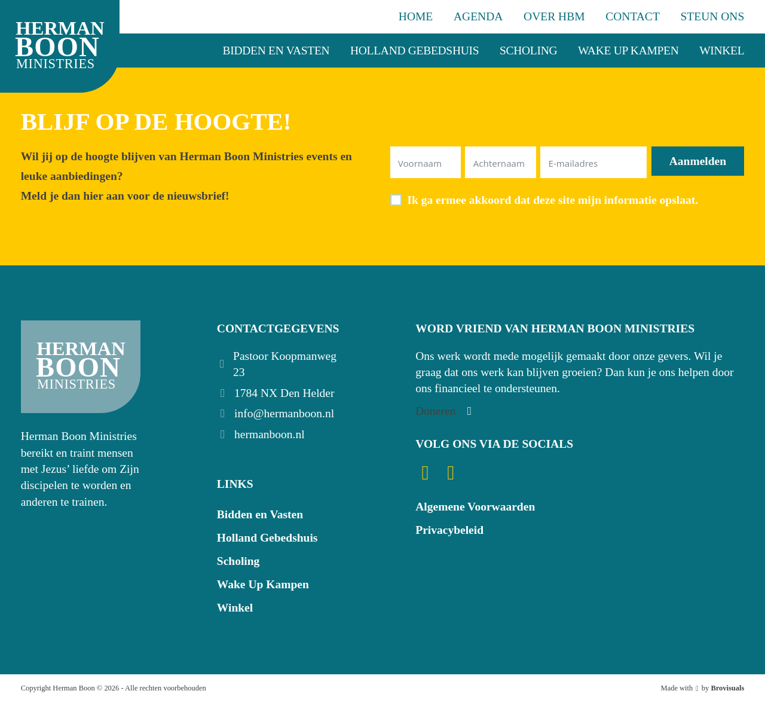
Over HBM (554, 16)
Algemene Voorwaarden (475, 506)
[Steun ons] (445, 411)
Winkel (721, 50)
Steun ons (713, 16)
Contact (632, 16)
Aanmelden (697, 161)
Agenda (478, 16)
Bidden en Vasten (276, 50)
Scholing (528, 50)
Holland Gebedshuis (414, 50)
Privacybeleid (449, 530)
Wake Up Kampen (628, 50)
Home (416, 16)
